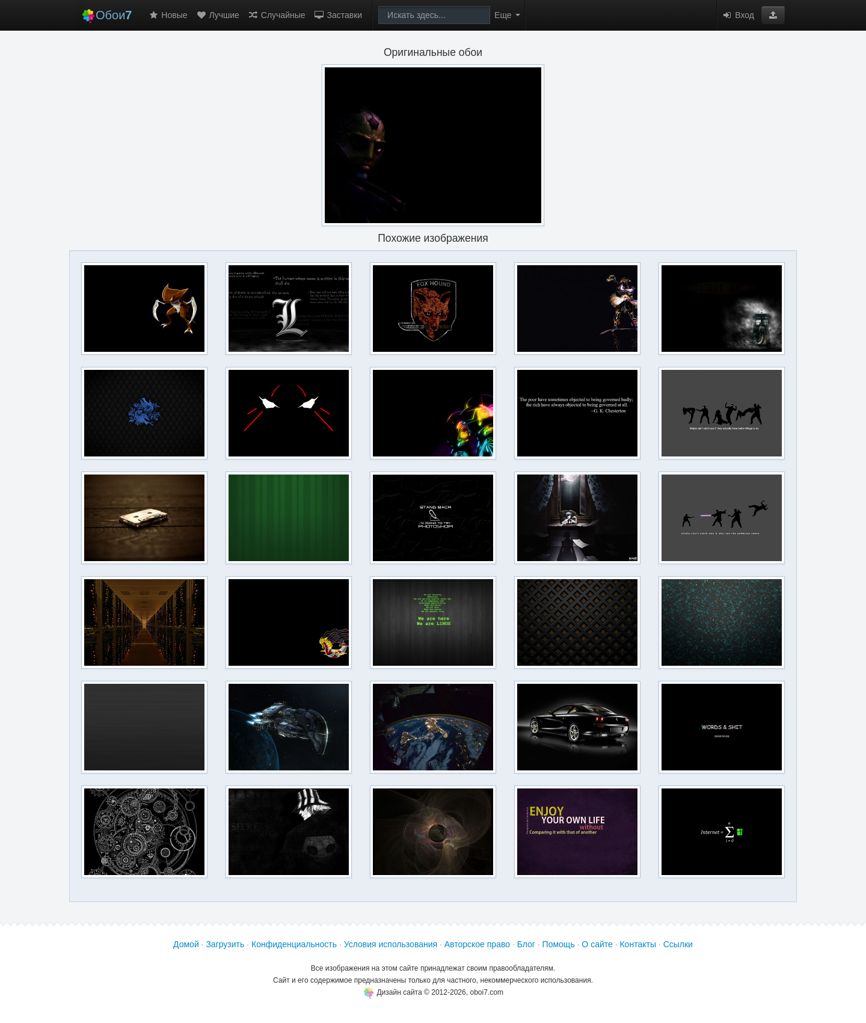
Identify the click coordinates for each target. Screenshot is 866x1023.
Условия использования (390, 944)
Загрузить (225, 944)
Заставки (338, 15)
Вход (738, 15)
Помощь (558, 944)
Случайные (277, 15)
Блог (526, 944)
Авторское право (477, 944)
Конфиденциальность (294, 944)
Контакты (637, 944)
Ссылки (678, 944)
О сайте (597, 944)
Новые (167, 15)
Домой (186, 944)
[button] (773, 15)
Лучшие (217, 15)
